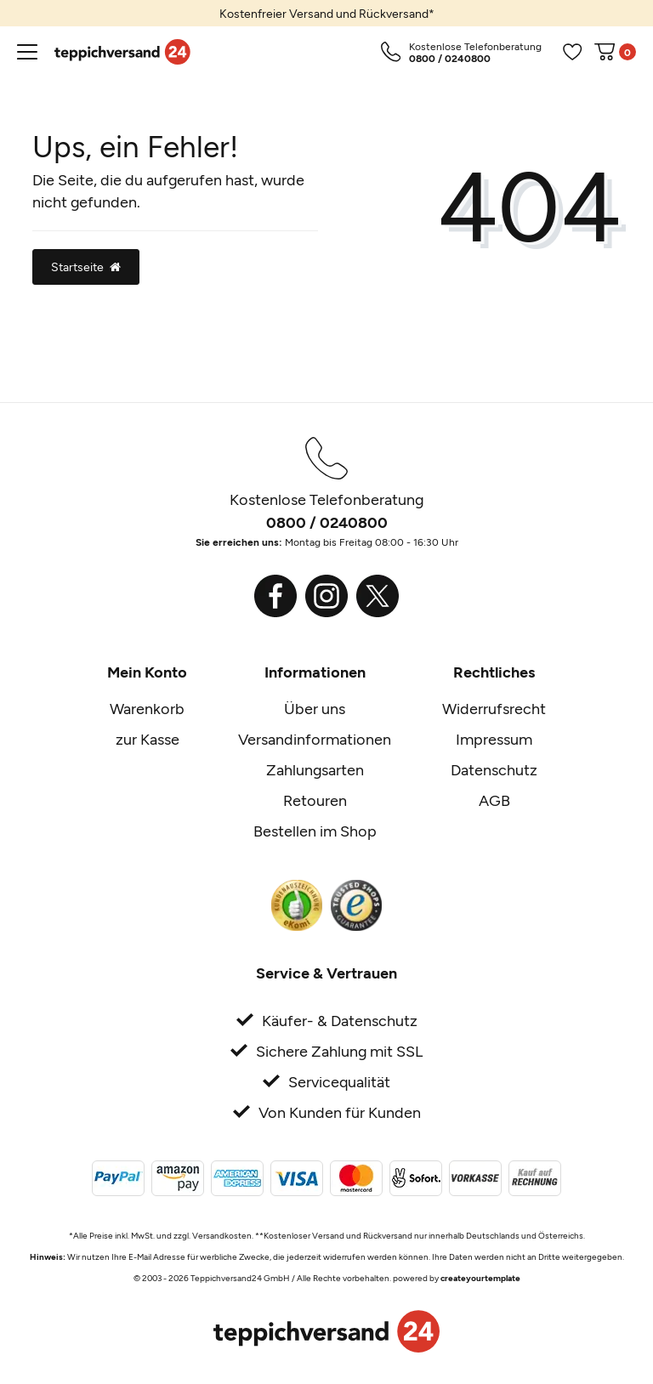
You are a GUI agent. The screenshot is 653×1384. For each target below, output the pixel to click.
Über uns (314, 708)
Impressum (494, 738)
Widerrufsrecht (494, 708)
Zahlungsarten (315, 769)
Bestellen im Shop (315, 830)
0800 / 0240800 (327, 522)
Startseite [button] (86, 266)
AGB (494, 800)
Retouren (315, 800)
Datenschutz (494, 769)
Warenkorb (147, 708)
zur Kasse (147, 738)
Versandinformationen (314, 738)
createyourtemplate (480, 1278)
